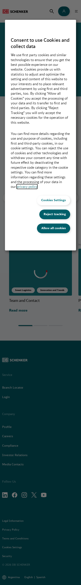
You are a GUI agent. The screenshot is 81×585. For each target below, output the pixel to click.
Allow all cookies (53, 228)
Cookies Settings (53, 200)
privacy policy (27, 186)
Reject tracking (55, 214)
